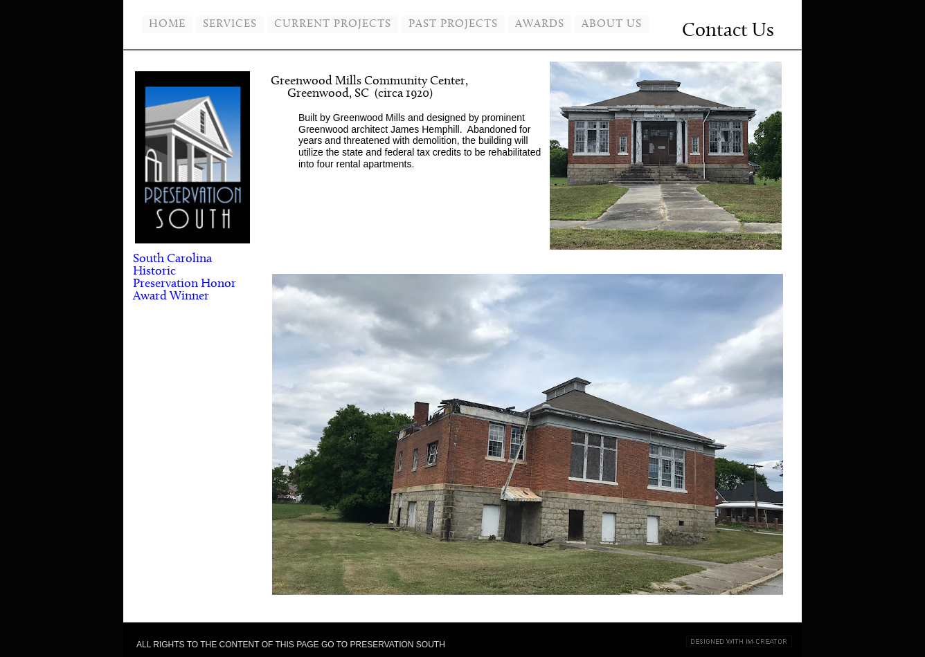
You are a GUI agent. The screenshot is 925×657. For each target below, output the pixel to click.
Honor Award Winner (184, 290)
